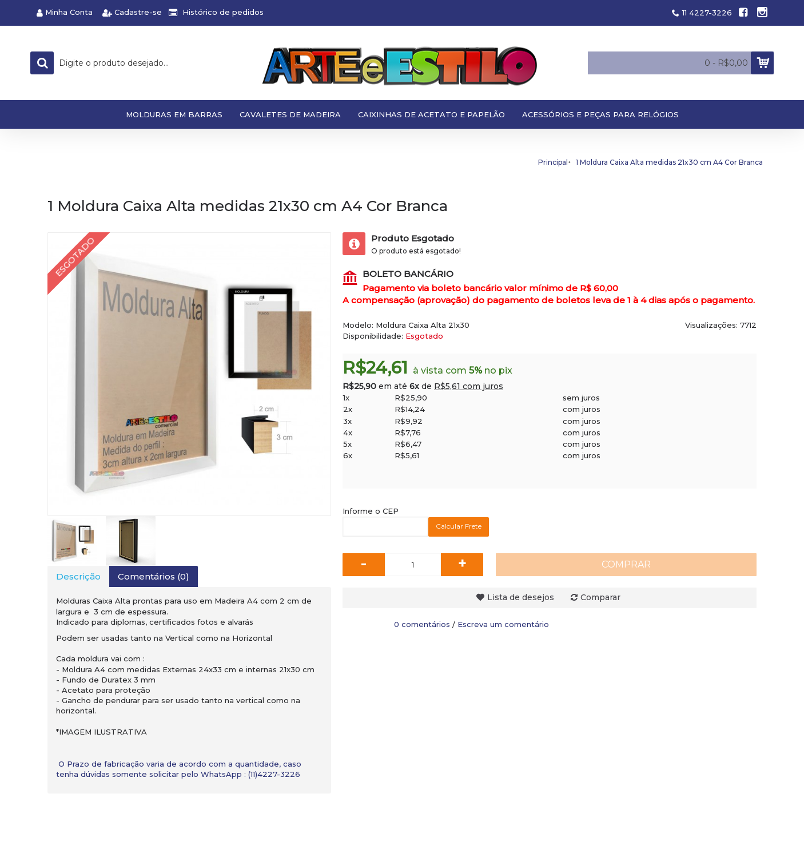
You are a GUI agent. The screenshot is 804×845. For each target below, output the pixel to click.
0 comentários (422, 624)
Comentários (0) (153, 576)
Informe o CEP (371, 510)
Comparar (600, 597)
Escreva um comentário (503, 624)
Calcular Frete (458, 526)
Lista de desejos (520, 597)
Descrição (78, 576)
